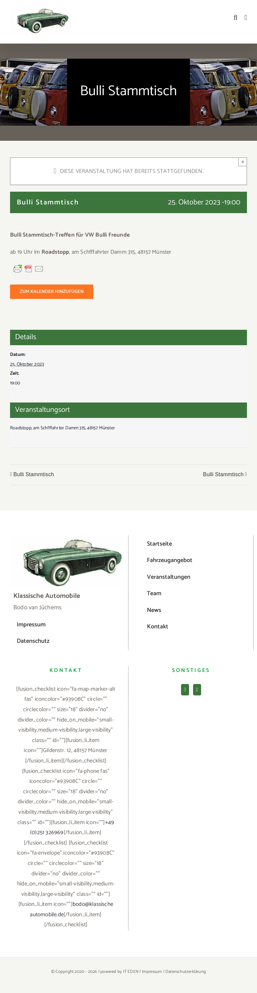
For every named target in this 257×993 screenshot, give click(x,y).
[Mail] (197, 689)
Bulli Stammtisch (33, 474)
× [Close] (242, 162)
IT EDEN (131, 971)
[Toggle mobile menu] (245, 17)
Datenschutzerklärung (185, 971)
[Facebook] (185, 689)
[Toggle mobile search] (236, 17)
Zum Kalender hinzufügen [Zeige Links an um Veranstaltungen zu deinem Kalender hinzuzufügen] (52, 292)
